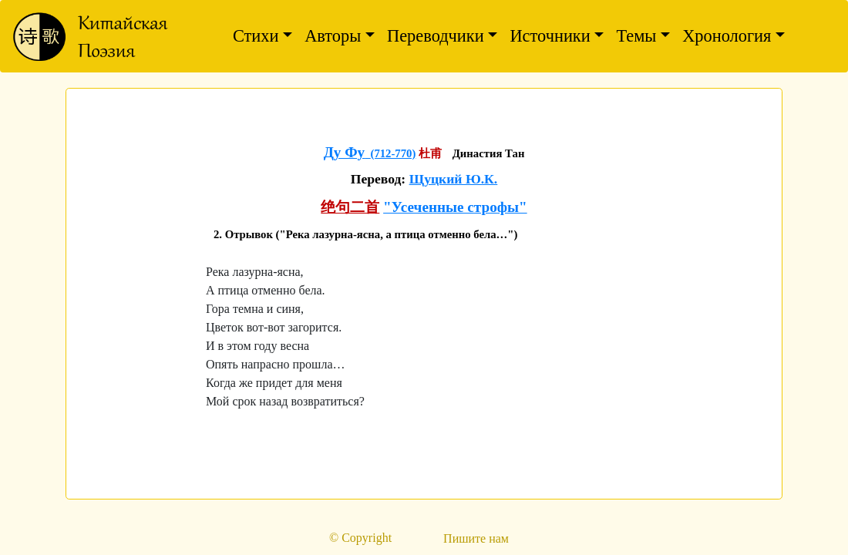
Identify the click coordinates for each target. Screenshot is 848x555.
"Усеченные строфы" (455, 207)
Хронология (726, 35)
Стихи (256, 35)
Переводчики (435, 35)
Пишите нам (476, 538)
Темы (636, 35)
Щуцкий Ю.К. (453, 179)
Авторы (333, 35)
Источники (550, 35)
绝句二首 (350, 207)
